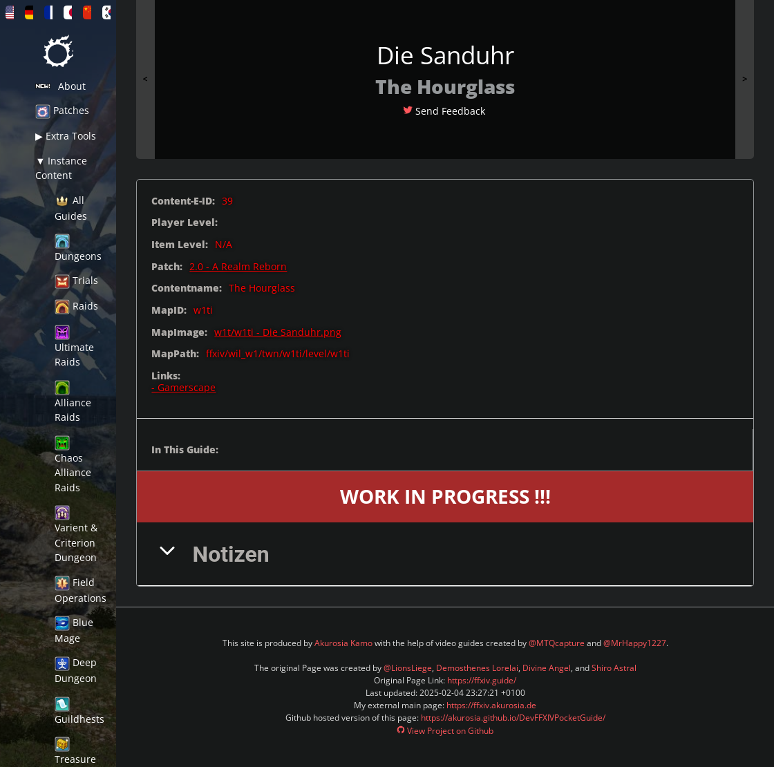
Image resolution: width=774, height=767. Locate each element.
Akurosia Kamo (343, 643)
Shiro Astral (614, 668)
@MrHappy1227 (634, 643)
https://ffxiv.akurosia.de (491, 705)
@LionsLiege (408, 668)
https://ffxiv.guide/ (481, 680)
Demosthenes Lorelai (477, 668)
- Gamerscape (183, 387)
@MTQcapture (557, 643)
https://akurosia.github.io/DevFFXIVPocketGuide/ (513, 717)
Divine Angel (546, 668)
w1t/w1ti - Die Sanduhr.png (277, 332)
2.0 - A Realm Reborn (238, 266)
